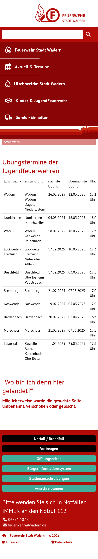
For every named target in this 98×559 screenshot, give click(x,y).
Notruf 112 (53, 510)
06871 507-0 (18, 519)
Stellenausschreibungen (49, 478)
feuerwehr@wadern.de (27, 525)
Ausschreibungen (49, 488)
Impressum (13, 542)
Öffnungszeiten (49, 458)
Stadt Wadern (12, 142)
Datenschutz (63, 542)
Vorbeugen (49, 448)
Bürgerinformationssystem (49, 468)
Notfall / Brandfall (49, 438)
